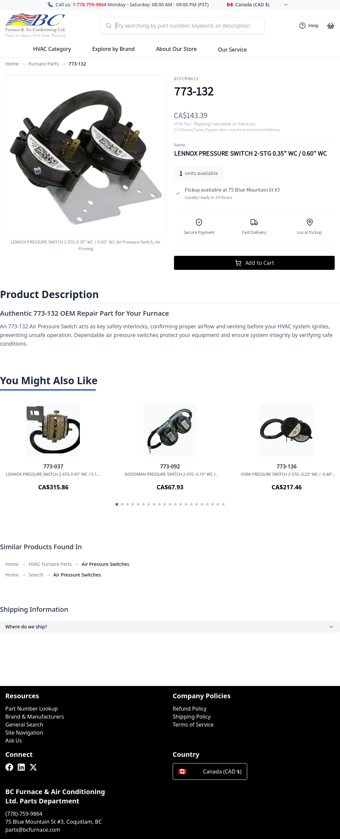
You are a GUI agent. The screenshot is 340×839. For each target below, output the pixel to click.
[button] (116, 504)
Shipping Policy (192, 716)
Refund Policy (190, 708)
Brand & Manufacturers (34, 716)
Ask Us (13, 740)
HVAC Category (52, 49)
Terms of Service (193, 724)
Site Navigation (24, 732)
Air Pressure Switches (105, 564)
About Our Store (176, 49)
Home (12, 64)
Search (36, 575)
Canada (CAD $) (210, 771)
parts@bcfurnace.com (32, 829)
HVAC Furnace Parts (50, 564)
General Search (24, 724)
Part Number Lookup (31, 708)
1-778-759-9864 (89, 4)
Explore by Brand (113, 49)
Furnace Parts (44, 64)
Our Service (232, 49)
